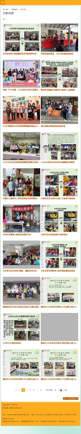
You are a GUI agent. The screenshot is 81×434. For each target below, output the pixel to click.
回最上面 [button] (75, 398)
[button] (61, 390)
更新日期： (6, 405)
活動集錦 (14, 9)
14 (41, 390)
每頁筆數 (49, 390)
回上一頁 (67, 398)
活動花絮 (23, 9)
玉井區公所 (43, 2)
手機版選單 (2, 2)
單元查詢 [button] (5, 19)
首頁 (6, 9)
